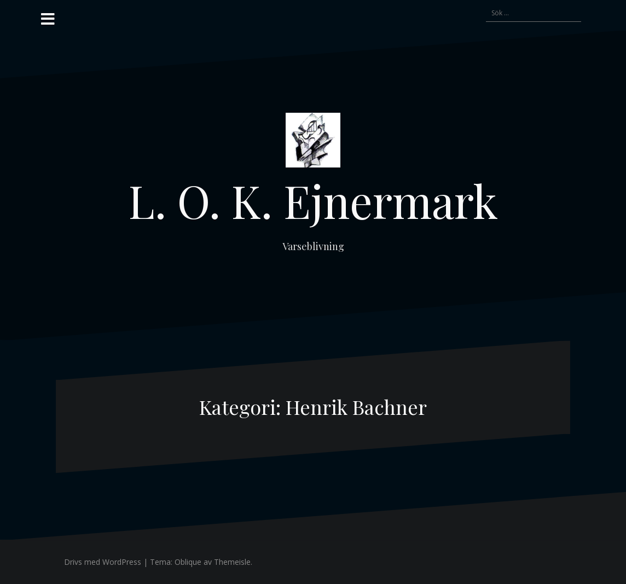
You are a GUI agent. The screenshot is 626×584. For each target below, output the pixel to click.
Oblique (188, 562)
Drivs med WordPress (102, 562)
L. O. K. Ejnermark (313, 200)
